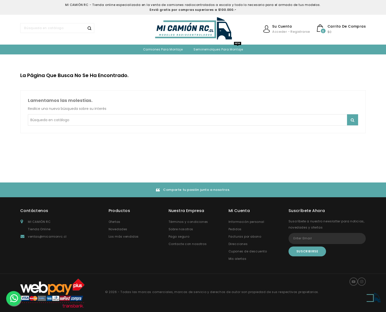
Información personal (246, 222)
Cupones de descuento (248, 251)
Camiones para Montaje (163, 49)
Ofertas (114, 222)
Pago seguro (179, 236)
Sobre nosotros (181, 229)
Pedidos (235, 229)
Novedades (118, 229)
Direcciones (238, 244)
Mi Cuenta (239, 210)
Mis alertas (238, 259)
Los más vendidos (124, 236)
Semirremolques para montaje (218, 49)
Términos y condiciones (188, 222)
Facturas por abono (245, 236)
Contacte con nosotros (188, 244)
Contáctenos (34, 210)
